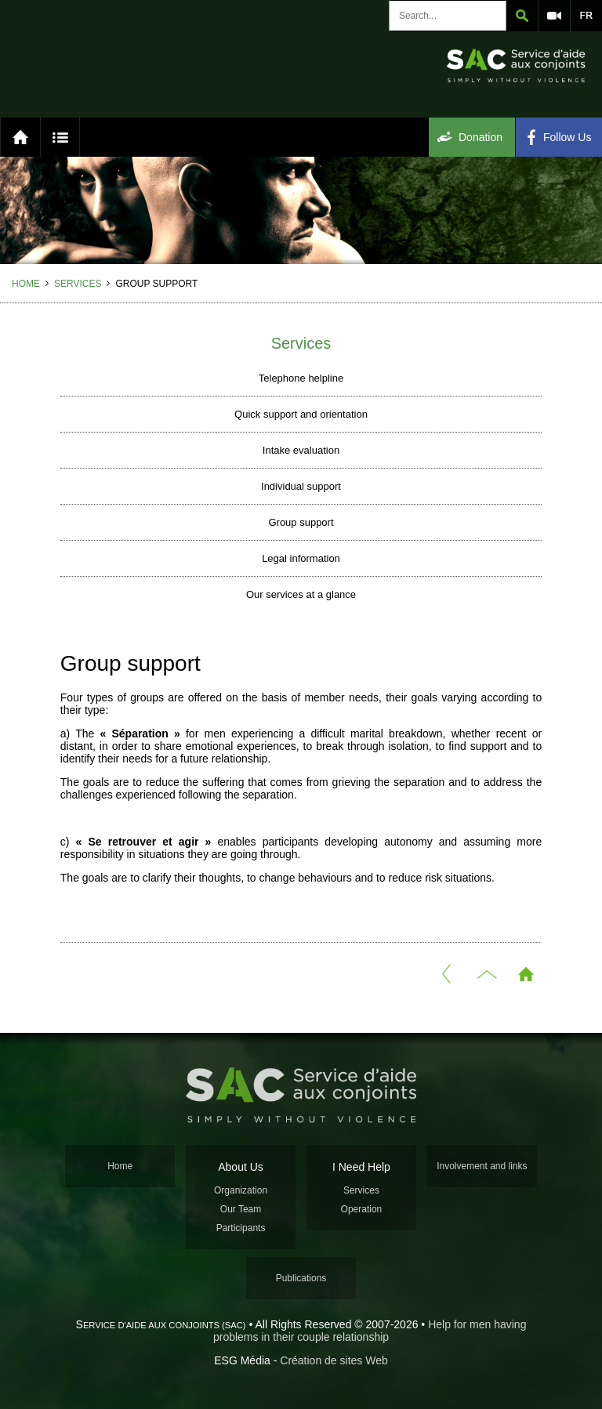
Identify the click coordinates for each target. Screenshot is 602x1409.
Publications (301, 1278)
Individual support (301, 486)
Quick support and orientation (301, 414)
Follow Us (567, 137)
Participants (241, 1227)
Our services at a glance (301, 594)
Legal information (301, 558)
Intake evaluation (301, 450)
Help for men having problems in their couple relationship (370, 1330)
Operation (362, 1209)
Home (26, 283)
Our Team (240, 1209)
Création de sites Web (333, 1360)
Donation (480, 137)
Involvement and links (482, 1166)
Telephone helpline (301, 378)
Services (77, 283)
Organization (240, 1190)
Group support (300, 522)
